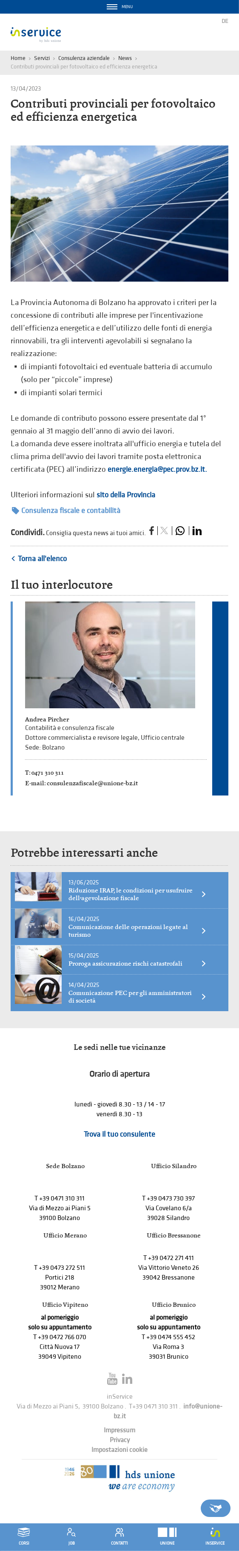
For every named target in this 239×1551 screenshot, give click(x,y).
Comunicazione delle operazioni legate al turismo (137, 930)
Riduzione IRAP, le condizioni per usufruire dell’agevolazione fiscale (137, 894)
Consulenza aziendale (84, 58)
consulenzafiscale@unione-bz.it (92, 783)
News (125, 58)
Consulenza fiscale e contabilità (66, 510)
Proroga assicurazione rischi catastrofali (137, 963)
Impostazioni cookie (119, 1450)
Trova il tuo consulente (119, 1134)
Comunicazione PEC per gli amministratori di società (137, 996)
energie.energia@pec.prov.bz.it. (157, 469)
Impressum (119, 1430)
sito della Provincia (126, 494)
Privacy (120, 1440)
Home (18, 58)
